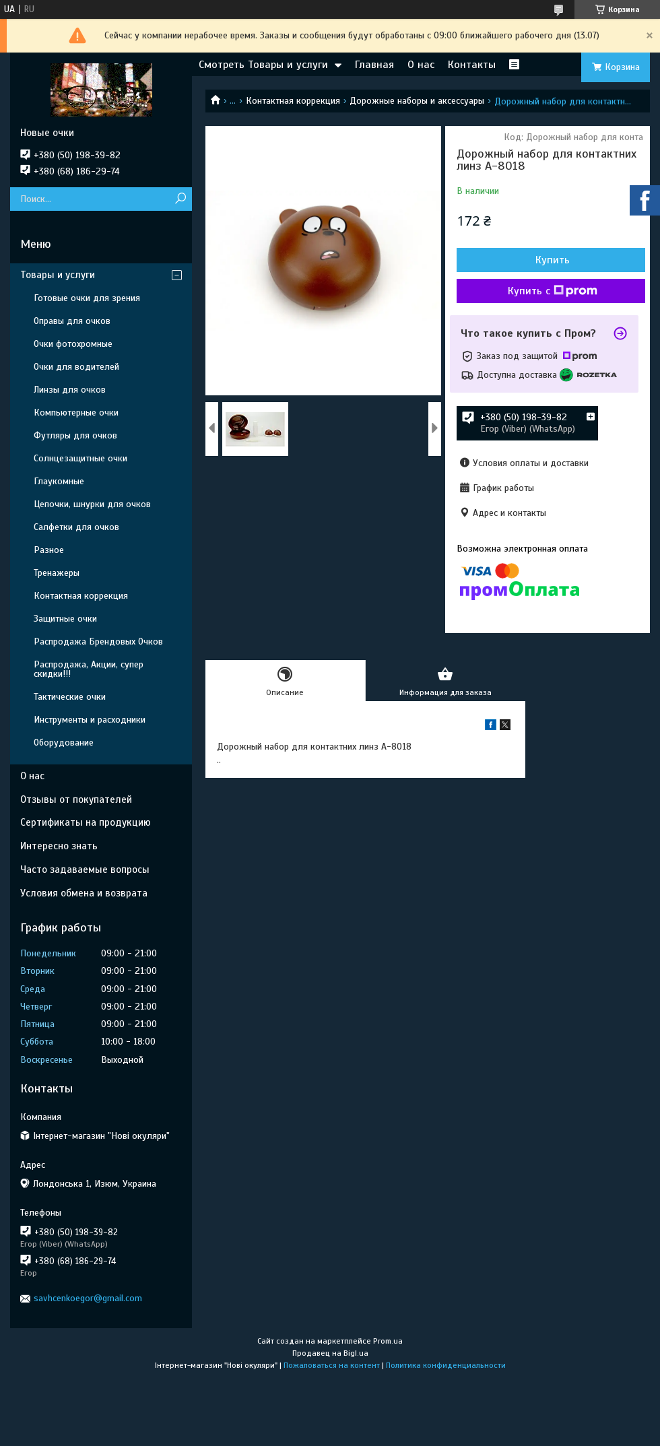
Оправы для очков (72, 321)
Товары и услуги (57, 275)
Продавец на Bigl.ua (330, 1353)
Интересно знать (59, 846)
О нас (420, 64)
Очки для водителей (76, 366)
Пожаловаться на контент (332, 1365)
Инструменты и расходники (89, 719)
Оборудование (64, 742)
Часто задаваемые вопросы (85, 869)
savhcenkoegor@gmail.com (88, 1298)
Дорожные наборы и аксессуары (417, 100)
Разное (49, 550)
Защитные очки (65, 618)
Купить (552, 260)
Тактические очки (70, 696)
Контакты (472, 64)
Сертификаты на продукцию (85, 822)
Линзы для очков (70, 389)
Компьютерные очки (76, 412)
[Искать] (180, 199)
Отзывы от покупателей (76, 799)
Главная (374, 64)
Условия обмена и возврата (83, 893)
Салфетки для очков (76, 527)
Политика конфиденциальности (446, 1365)
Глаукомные (59, 481)
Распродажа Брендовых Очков (98, 641)
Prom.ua (388, 1341)
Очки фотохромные (73, 344)
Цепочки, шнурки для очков (92, 504)
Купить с (552, 291)
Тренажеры (56, 573)
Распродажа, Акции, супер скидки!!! (88, 669)
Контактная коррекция (293, 100)
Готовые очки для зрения (87, 298)
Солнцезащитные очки (80, 458)
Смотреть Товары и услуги (263, 64)
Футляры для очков (75, 435)
